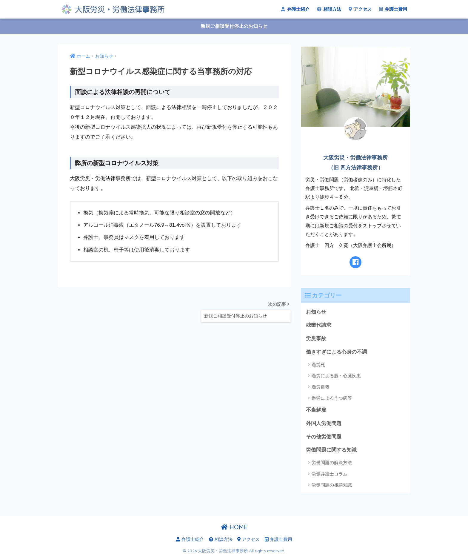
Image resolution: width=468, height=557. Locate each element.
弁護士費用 (393, 9)
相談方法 (329, 9)
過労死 (318, 364)
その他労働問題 (323, 437)
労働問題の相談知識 (332, 484)
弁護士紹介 (295, 9)
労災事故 (316, 338)
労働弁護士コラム (329, 473)
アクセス (360, 9)
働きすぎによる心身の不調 (336, 352)
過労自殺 (321, 386)
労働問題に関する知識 (331, 450)
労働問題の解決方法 (332, 462)
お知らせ (316, 312)
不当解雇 (316, 410)
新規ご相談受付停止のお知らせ (234, 26)
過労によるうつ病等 (332, 398)
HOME (234, 527)
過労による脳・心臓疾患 (336, 375)
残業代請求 (318, 325)
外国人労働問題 (323, 423)
